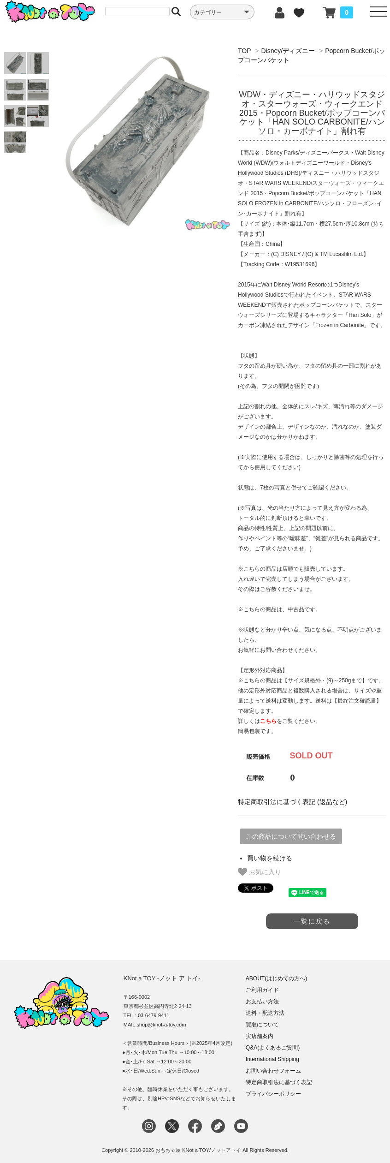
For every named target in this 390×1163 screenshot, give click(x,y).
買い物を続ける (269, 858)
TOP (244, 50)
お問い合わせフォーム (273, 1071)
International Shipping (272, 1059)
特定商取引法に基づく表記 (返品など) (292, 801)
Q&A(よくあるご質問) (273, 1047)
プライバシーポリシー (273, 1094)
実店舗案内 (259, 1036)
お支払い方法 (262, 1001)
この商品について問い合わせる (291, 836)
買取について (262, 1024)
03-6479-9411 (154, 1015)
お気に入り (259, 872)
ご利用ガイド (262, 990)
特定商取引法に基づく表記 (279, 1082)
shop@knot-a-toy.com (161, 1024)
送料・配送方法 (265, 1013)
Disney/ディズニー (288, 50)
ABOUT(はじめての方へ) (276, 978)
